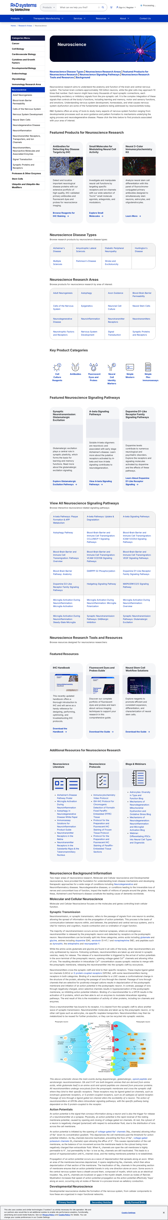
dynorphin (58, 943)
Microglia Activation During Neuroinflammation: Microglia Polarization (101, 603)
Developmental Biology (24, 68)
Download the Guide (100, 731)
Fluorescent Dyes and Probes (94, 377)
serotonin (96, 940)
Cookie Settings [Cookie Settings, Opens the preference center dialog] (128, 1213)
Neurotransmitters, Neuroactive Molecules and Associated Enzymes (26, 150)
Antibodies (75, 374)
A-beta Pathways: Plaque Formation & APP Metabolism (65, 519)
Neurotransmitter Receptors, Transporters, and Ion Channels (27, 139)
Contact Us (145, 18)
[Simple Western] (130, 367)
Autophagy (86, 293)
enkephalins (73, 943)
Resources (101, 18)
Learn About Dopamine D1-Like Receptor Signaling (137, 481)
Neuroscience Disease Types (67, 71)
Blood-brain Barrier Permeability (22, 102)
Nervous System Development (28, 114)
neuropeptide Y (91, 943)
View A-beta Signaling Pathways (100, 483)
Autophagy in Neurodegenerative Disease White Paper (67, 813)
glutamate (145, 937)
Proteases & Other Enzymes (26, 173)
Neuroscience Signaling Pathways (100, 74)
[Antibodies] (75, 367)
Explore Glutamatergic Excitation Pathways (64, 483)
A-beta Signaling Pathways (136, 516)
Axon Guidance (115, 293)
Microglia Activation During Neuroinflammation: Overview (136, 603)
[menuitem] (13, 25)
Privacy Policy (49, 1215)
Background (83, 77)
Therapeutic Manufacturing (46, 18)
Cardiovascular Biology (24, 54)
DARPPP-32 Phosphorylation (101, 571)
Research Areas (25, 25)
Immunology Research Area (26, 84)
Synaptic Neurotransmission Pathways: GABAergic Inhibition (100, 619)
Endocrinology (19, 73)
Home (13, 25)
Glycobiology (18, 79)
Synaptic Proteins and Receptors (23, 166)
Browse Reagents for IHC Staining (64, 214)
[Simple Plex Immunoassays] (148, 367)
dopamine (80, 940)
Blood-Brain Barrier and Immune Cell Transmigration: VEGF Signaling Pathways (137, 554)
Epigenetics (87, 306)
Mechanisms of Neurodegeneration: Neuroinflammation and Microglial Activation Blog (139, 823)
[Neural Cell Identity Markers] (111, 367)
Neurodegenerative (123, 884)
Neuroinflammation (22, 130)
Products (15, 18)
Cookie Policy (64, 1215)
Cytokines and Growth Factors (23, 61)
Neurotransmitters (141, 318)
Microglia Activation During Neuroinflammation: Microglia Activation (66, 603)
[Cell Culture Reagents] (57, 367)
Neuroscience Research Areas (103, 71)
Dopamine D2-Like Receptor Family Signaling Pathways (66, 587)
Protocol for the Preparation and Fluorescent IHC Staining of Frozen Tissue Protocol (102, 826)
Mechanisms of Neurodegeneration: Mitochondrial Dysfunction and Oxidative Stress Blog (140, 807)
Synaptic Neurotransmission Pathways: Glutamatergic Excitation (137, 619)
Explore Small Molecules (96, 214)
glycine (53, 940)
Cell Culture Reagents (57, 377)
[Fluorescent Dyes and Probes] (93, 367)
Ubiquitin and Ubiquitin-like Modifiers (26, 186)
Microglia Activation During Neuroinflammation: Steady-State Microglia (66, 619)
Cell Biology (18, 48)
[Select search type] (47, 7)
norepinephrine (121, 940)
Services (78, 18)
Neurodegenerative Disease (26, 125)
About (123, 18)
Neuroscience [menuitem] (41, 25)
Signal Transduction (22, 159)
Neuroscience (19, 89)
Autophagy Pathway (63, 532)
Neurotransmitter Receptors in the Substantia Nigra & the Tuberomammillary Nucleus (68, 848)
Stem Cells (17, 178)
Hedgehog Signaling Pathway (101, 584)
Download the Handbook (60, 730)
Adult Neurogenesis (22, 95)
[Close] (164, 1213)
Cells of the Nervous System (27, 109)
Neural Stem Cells (21, 119)
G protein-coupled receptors (88, 973)
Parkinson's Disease (86, 261)
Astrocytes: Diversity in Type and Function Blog (140, 795)
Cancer (15, 43)
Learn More (132, 216)
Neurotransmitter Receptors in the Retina (65, 836)
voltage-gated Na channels (111, 1131)
